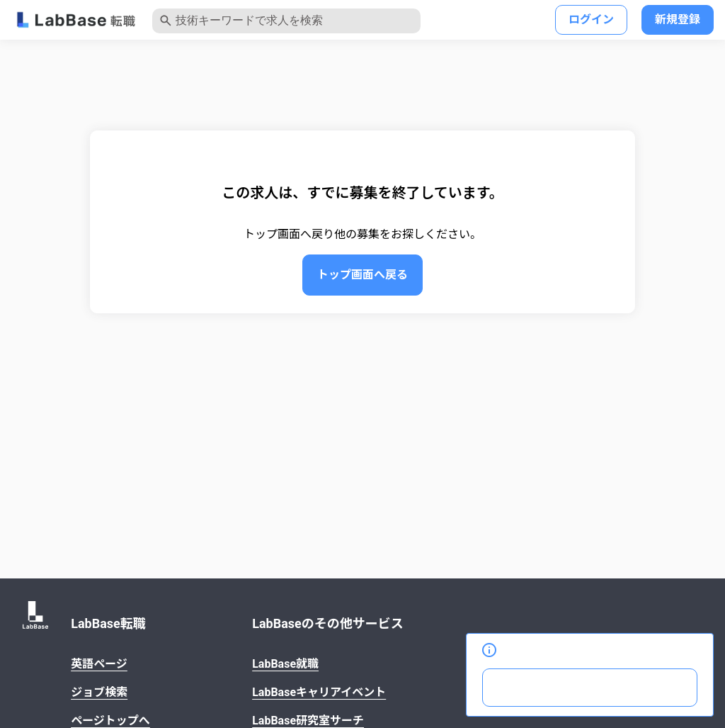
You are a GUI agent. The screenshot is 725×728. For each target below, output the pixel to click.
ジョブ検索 (99, 692)
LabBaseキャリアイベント (319, 692)
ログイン (591, 19)
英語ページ (99, 664)
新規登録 (677, 19)
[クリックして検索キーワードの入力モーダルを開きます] (286, 21)
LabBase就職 (285, 664)
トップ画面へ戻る (362, 274)
